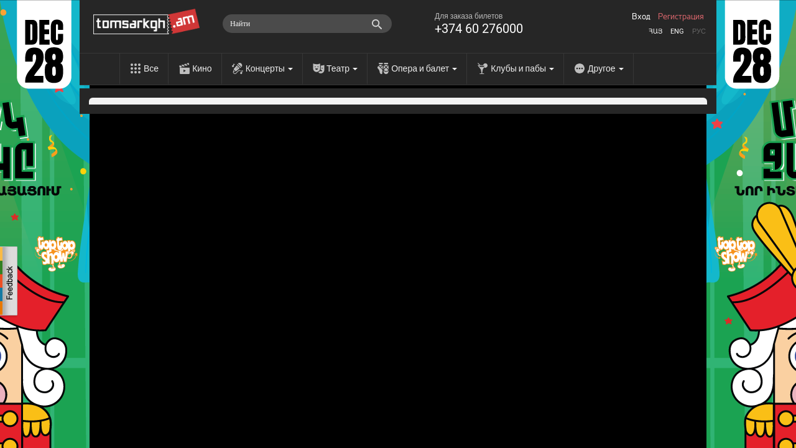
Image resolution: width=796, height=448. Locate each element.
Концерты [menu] (269, 68)
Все (151, 68)
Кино (202, 68)
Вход (641, 17)
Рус (699, 31)
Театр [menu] (342, 68)
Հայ (655, 31)
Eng (677, 31)
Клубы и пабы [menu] (522, 68)
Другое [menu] (605, 68)
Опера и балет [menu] (424, 68)
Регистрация (681, 17)
